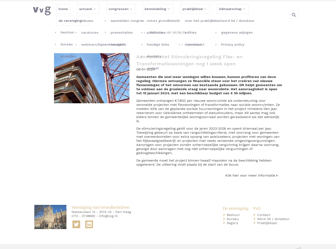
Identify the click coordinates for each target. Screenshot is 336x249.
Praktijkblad (268, 214)
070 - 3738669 (83, 207)
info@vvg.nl (108, 207)
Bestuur (234, 206)
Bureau (233, 210)
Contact (264, 206)
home (40, 242)
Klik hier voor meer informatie (250, 167)
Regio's (233, 214)
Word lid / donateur (274, 210)
